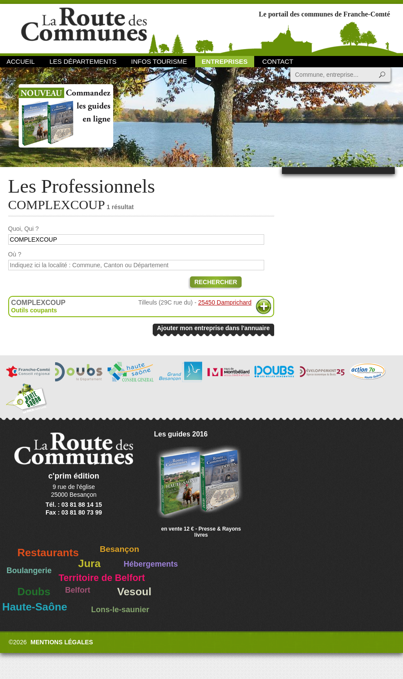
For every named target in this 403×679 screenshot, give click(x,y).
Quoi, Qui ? (23, 228)
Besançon (119, 549)
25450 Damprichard (225, 302)
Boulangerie (29, 570)
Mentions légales (61, 642)
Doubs (33, 591)
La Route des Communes (84, 28)
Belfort (77, 590)
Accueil (21, 61)
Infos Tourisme (159, 61)
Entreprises (225, 61)
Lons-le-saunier (120, 609)
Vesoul (134, 591)
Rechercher (215, 282)
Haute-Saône (34, 607)
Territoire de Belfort (102, 578)
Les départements (82, 61)
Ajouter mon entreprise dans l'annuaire (213, 328)
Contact (277, 61)
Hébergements (151, 564)
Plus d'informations (263, 306)
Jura (89, 563)
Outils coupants (34, 310)
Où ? (14, 254)
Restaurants (48, 552)
